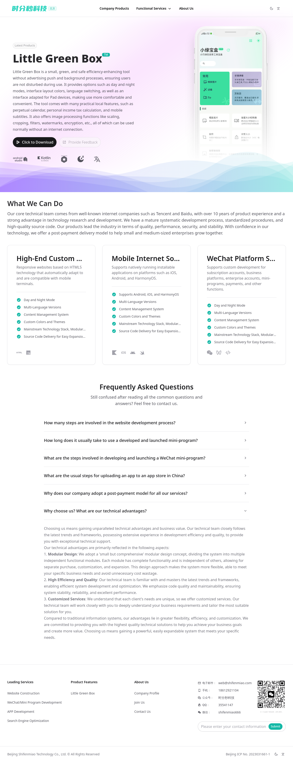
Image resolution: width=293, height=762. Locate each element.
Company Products (114, 8)
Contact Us (142, 711)
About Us (186, 8)
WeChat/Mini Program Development (34, 702)
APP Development (20, 711)
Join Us (139, 702)
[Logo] (34, 8)
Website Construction (23, 693)
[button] (154, 8)
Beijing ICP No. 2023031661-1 (248, 754)
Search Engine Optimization (28, 720)
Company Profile (146, 693)
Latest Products (25, 45)
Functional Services (154, 8)
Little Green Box (83, 693)
